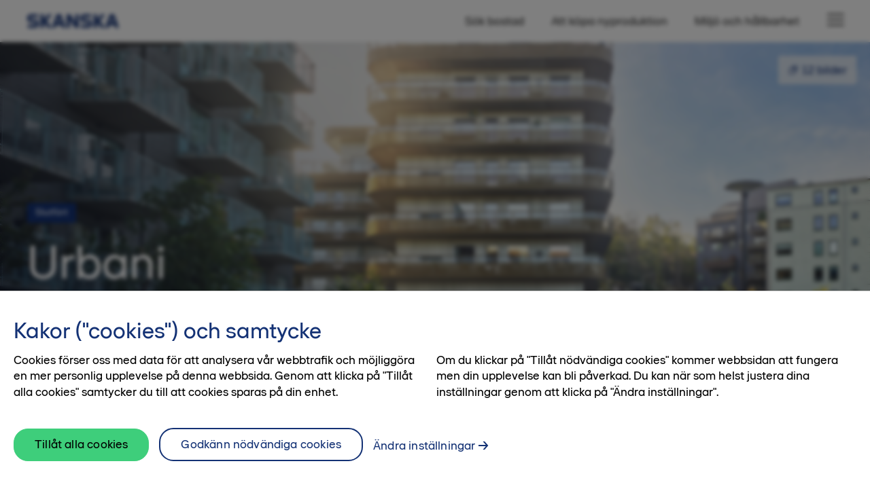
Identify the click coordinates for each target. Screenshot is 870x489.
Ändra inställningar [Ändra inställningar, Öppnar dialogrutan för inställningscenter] (424, 451)
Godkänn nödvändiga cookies (261, 450)
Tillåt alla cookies (81, 450)
